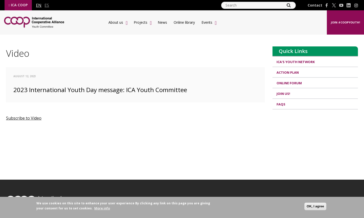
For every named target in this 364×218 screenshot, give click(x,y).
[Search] (289, 5)
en (38, 5)
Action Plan (288, 72)
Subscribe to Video (23, 118)
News (162, 22)
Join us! (283, 94)
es (46, 5)
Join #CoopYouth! (345, 22)
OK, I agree (315, 206)
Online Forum (289, 83)
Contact (315, 5)
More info (102, 208)
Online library (184, 22)
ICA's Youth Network (296, 62)
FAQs (281, 104)
